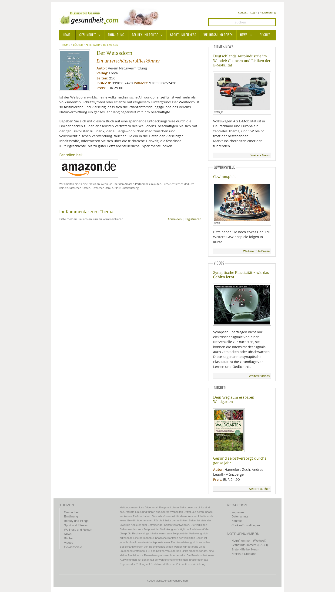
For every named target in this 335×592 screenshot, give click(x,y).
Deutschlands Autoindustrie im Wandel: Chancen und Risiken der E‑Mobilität (242, 61)
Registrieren (193, 219)
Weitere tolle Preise (256, 251)
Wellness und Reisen (218, 35)
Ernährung (116, 35)
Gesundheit (87, 35)
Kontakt (243, 12)
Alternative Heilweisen (102, 45)
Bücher (265, 35)
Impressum (238, 512)
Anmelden (175, 219)
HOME (66, 35)
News (244, 35)
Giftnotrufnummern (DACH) (249, 545)
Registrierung (268, 12)
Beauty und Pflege (145, 35)
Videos (68, 542)
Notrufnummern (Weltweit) (248, 540)
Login (253, 12)
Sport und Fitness (183, 35)
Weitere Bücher (259, 489)
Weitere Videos (259, 376)
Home (66, 45)
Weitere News (260, 155)
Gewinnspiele (224, 177)
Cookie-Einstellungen (245, 525)
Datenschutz (239, 516)
